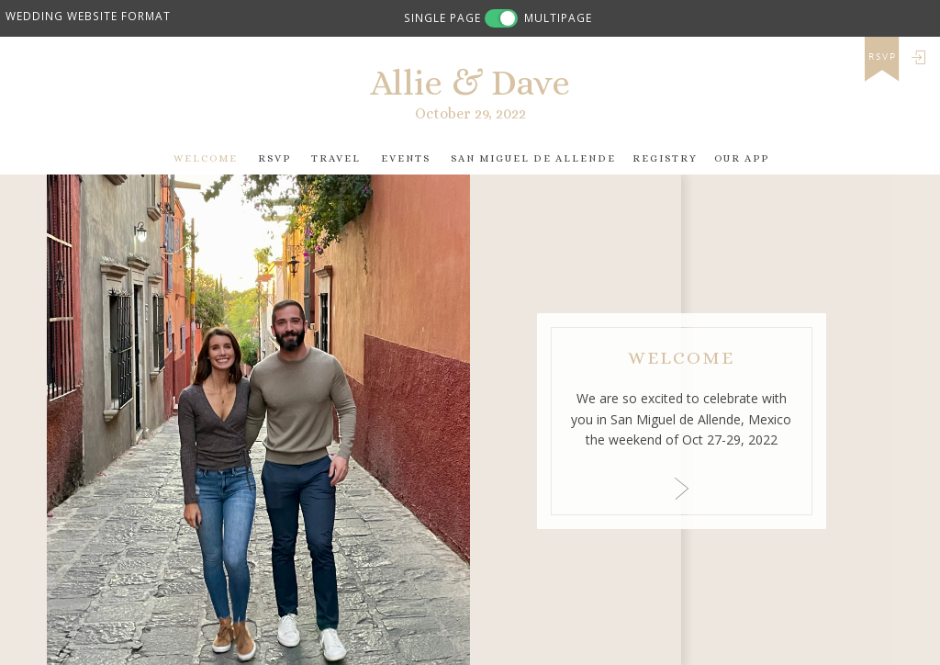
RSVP (274, 158)
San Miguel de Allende (533, 158)
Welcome (205, 158)
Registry (665, 158)
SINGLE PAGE (442, 17)
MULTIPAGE (558, 17)
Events (406, 158)
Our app (741, 158)
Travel (336, 158)
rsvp (882, 56)
